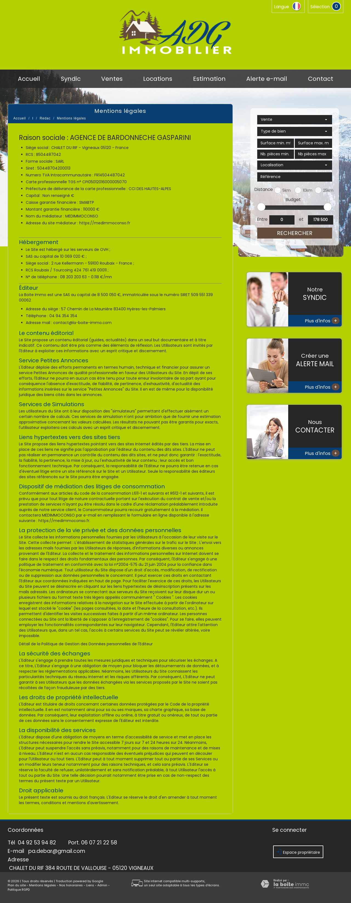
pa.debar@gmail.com (56, 851)
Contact (320, 78)
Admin (102, 885)
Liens (90, 885)
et (301, 219)
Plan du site (17, 885)
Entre (262, 219)
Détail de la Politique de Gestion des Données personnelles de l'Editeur (86, 644)
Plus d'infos (322, 320)
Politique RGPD (19, 889)
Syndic (71, 78)
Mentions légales (42, 885)
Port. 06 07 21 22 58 (92, 842)
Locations (157, 78)
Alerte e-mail (266, 78)
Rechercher (294, 233)
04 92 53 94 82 (37, 842)
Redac (45, 118)
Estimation (209, 78)
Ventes (112, 78)
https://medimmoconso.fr (104, 223)
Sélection (320, 7)
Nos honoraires (71, 885)
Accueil (29, 78)
